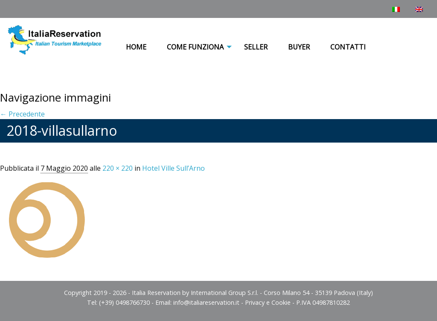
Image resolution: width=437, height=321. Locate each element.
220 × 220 (117, 168)
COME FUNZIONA (195, 47)
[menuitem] (136, 47)
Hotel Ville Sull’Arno (173, 168)
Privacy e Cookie (268, 302)
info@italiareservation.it (206, 302)
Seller (256, 47)
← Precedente (22, 114)
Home (136, 47)
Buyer (299, 47)
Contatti (348, 47)
